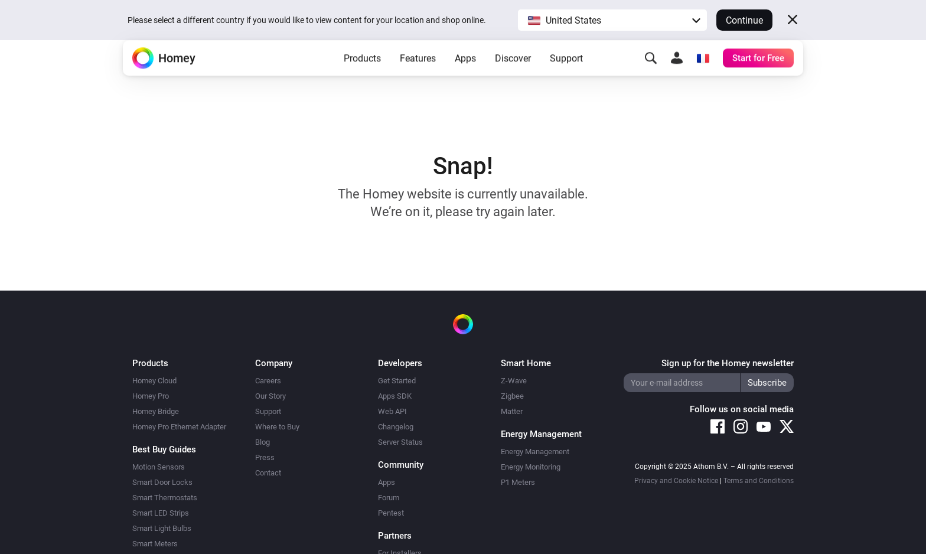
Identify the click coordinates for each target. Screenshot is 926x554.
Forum (388, 497)
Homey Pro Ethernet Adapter (179, 426)
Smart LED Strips (160, 513)
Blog (262, 442)
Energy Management (535, 451)
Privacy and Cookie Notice (676, 481)
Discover (513, 77)
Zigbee (512, 396)
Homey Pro (150, 396)
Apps (465, 77)
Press (265, 457)
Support (566, 77)
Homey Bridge (155, 411)
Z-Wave (514, 380)
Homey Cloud (154, 380)
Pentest (391, 513)
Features (418, 77)
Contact (268, 472)
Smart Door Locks (162, 482)
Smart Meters (155, 543)
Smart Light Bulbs (161, 528)
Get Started (397, 380)
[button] (612, 20)
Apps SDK (395, 396)
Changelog (395, 426)
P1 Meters (518, 482)
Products (362, 77)
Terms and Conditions (758, 481)
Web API (392, 411)
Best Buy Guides (164, 449)
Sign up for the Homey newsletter (727, 363)
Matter (512, 411)
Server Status (400, 442)
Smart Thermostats (164, 497)
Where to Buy (277, 426)
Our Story (270, 396)
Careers (268, 380)
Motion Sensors (158, 466)
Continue (744, 20)
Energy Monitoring (530, 466)
